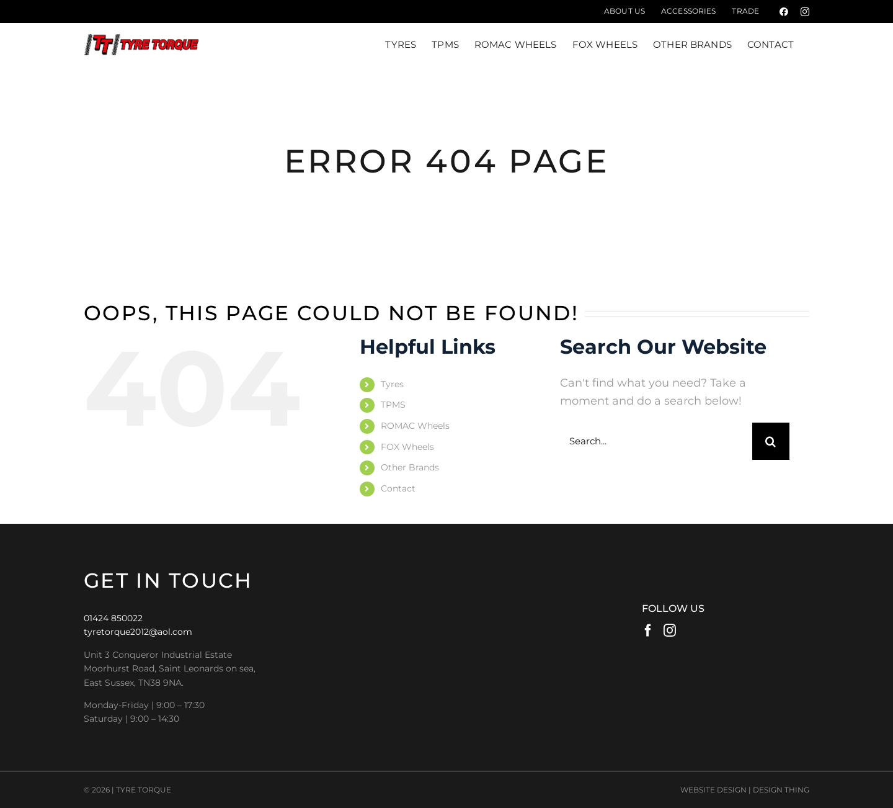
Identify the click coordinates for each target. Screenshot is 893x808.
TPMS (393, 404)
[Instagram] (670, 630)
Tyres (392, 384)
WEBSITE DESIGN (713, 789)
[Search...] (656, 441)
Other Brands (410, 467)
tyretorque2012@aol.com (138, 631)
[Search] (770, 441)
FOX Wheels (407, 446)
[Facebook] (648, 630)
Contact (398, 488)
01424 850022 (113, 618)
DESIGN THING (781, 789)
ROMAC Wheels (415, 425)
